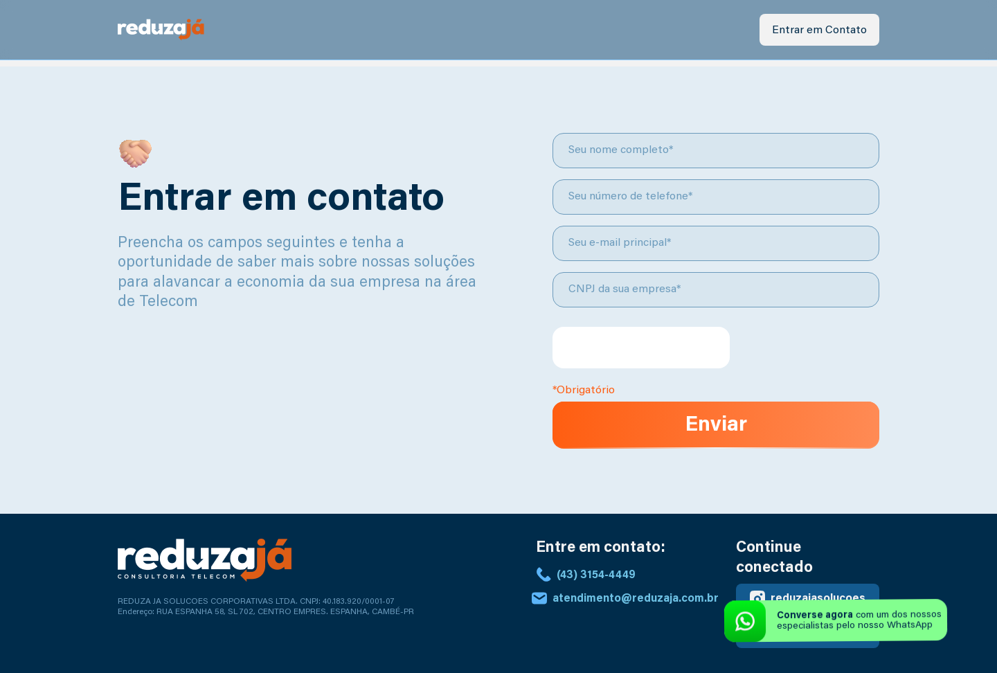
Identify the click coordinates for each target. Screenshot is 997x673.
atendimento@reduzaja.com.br (636, 598)
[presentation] (641, 347)
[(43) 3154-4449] (543, 574)
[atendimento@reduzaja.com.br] (539, 598)
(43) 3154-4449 (596, 575)
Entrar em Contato (819, 30)
